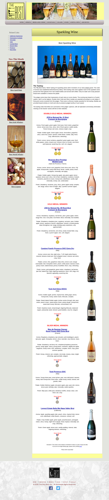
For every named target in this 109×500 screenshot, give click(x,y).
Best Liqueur (16, 187)
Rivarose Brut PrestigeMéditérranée (57, 161)
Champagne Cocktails (16, 38)
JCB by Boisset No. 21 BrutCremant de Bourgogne (58, 118)
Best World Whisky (16, 154)
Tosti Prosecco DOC (57, 372)
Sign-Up (65, 482)
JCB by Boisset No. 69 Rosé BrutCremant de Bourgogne (57, 209)
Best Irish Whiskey (16, 122)
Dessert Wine (13, 46)
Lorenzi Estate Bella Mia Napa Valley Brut (57, 408)
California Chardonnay (16, 36)
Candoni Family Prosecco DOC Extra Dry (57, 248)
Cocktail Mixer (14, 44)
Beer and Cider (36, 23)
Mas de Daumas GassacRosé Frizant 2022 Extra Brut (57, 330)
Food (69, 23)
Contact (73, 482)
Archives (92, 23)
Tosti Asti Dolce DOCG (57, 289)
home (35, 482)
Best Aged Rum (16, 90)
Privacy (51, 482)
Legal (58, 482)
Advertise (42, 482)
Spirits (23, 23)
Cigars (60, 23)
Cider (11, 42)
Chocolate (13, 40)
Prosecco (12, 48)
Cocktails (50, 23)
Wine (15, 23)
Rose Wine (13, 49)
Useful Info (80, 23)
